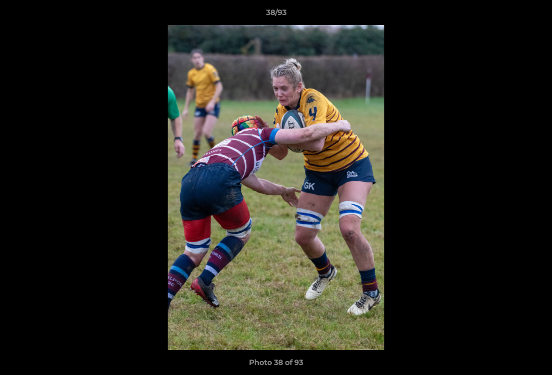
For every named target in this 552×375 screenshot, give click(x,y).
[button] (533, 15)
